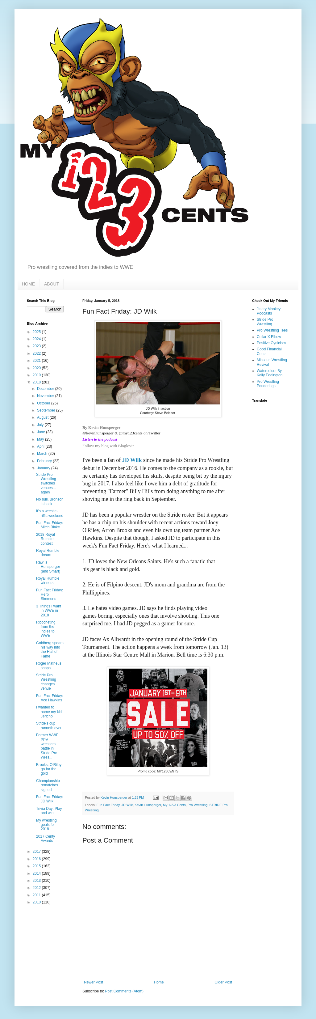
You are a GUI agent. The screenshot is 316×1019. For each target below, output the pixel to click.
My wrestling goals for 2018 (46, 824)
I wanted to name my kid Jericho (49, 711)
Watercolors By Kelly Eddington (269, 373)
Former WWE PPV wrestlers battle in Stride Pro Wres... (47, 746)
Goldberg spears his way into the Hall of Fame (50, 649)
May (41, 439)
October (44, 403)
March (42, 453)
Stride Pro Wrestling (265, 321)
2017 (37, 851)
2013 (37, 880)
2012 (37, 888)
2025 (37, 332)
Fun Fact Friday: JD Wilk (49, 799)
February (45, 461)
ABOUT (51, 283)
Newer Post (93, 982)
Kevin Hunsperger (104, 427)
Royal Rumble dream (47, 552)
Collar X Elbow (269, 337)
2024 (37, 339)
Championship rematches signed (48, 785)
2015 (37, 866)
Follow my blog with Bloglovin (108, 445)
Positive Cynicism (271, 343)
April (41, 446)
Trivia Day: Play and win (49, 810)
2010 (37, 902)
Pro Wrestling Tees (272, 330)
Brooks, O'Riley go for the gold (48, 769)
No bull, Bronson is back (50, 501)
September (46, 410)
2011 (37, 895)
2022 (37, 353)
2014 (37, 873)
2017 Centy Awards (45, 838)
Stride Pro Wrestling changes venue (46, 682)
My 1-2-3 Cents (174, 805)
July (41, 425)
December (46, 389)
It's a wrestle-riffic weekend (49, 513)
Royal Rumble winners (47, 580)
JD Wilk (132, 460)
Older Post (223, 982)
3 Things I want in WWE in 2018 (48, 610)
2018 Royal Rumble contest (45, 539)
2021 (37, 360)
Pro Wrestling (198, 805)
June (41, 432)
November (46, 396)
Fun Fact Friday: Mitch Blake (49, 525)
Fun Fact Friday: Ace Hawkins (49, 698)
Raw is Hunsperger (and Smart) (48, 566)
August (43, 417)
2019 (37, 375)
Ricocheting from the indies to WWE (46, 629)
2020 (37, 368)
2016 (37, 859)
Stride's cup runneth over (48, 725)
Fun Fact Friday (108, 805)
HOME (28, 283)
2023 (37, 346)
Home (159, 982)
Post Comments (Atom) (124, 991)
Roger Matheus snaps (48, 665)
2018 (37, 382)
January (44, 468)
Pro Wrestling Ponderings (268, 383)
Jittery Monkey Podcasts (269, 311)
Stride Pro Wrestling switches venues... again (46, 483)
